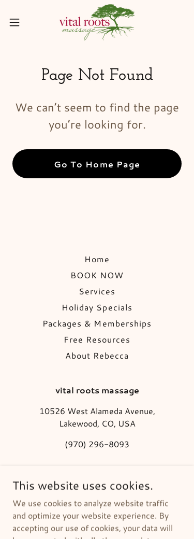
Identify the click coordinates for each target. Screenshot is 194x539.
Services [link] (97, 291)
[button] (18, 22)
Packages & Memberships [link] (96, 323)
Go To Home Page (97, 164)
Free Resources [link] (97, 339)
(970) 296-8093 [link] (97, 444)
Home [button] (97, 259)
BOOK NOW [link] (97, 275)
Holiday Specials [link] (97, 307)
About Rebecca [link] (97, 355)
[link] (97, 22)
